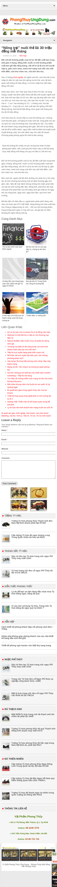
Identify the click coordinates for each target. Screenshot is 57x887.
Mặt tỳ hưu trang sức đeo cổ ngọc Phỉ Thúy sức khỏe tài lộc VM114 (32, 698)
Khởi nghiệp (20, 413)
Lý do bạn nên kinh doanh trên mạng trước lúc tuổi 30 (30, 407)
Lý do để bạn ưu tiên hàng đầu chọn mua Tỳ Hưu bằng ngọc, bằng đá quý (32, 596)
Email (4, 440)
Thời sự (19, 416)
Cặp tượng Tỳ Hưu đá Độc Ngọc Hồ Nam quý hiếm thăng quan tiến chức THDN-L (33, 783)
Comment (5, 458)
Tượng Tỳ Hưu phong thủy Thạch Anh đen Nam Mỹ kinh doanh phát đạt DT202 (31, 525)
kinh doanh (30, 413)
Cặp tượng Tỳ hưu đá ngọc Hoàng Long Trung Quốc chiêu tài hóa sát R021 (30, 540)
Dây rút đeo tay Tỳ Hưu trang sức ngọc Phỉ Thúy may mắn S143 (32, 561)
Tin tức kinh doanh (43, 416)
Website (4, 449)
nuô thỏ (12, 416)
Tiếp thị (26, 416)
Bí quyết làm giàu (8, 413)
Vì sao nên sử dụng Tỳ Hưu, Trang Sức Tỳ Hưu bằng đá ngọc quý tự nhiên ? (31, 610)
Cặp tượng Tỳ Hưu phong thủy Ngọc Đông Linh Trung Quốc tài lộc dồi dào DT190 (31, 768)
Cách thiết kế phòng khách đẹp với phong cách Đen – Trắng (27, 631)
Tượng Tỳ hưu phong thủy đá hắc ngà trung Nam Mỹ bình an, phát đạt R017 (32, 747)
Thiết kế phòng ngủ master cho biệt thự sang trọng (26, 649)
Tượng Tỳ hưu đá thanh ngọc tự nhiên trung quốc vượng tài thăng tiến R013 (32, 797)
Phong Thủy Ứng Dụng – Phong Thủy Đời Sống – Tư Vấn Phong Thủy (31, 869)
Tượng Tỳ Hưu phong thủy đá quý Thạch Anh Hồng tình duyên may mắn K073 (33, 733)
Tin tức (33, 416)
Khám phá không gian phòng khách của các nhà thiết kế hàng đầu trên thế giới (27, 641)
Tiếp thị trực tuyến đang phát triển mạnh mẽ (25, 352)
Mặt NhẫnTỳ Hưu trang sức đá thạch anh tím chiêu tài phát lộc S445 (32, 719)
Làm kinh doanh (42, 413)
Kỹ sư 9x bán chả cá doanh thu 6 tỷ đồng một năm (28, 332)
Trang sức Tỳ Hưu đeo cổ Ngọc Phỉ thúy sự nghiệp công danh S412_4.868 (32, 683)
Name (4, 430)
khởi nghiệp (18, 77)
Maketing (5, 416)
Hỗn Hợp (22, 56)
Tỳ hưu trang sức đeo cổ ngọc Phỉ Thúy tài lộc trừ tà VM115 (32, 575)
